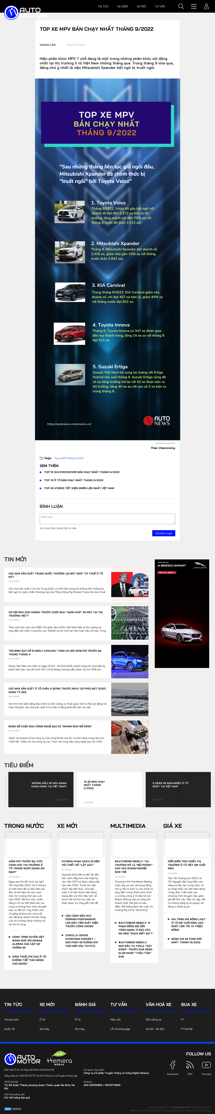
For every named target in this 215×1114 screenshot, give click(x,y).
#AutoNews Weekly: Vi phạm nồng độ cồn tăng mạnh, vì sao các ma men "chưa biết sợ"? (135, 928)
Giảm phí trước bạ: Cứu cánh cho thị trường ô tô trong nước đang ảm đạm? (26, 867)
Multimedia (128, 825)
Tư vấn (160, 6)
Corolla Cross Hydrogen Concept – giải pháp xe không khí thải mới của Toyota (81, 941)
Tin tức (103, 6)
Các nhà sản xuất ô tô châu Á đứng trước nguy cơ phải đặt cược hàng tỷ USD (57, 690)
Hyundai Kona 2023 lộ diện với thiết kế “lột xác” (81, 863)
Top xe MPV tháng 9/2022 (69, 458)
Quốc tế (9, 1029)
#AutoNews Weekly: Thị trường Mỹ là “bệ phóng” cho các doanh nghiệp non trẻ (134, 867)
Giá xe (172, 825)
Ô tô (42, 1019)
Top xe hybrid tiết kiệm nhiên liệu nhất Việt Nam (79, 488)
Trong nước (24, 825)
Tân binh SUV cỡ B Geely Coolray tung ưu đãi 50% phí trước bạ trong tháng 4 (55, 652)
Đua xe (189, 1004)
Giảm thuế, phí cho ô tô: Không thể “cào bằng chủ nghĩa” (29, 960)
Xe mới (141, 6)
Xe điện (122, 6)
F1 (182, 1019)
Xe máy (44, 1029)
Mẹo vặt (115, 1019)
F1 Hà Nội (187, 1029)
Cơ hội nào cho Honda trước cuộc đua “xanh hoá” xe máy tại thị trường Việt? (56, 614)
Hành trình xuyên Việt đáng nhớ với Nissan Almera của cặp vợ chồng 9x (28, 942)
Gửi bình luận (163, 533)
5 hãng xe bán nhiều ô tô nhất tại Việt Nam (170, 785)
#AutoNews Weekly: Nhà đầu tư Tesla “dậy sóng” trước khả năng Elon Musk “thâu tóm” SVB (135, 949)
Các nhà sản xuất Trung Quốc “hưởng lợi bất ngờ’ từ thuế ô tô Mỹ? (56, 575)
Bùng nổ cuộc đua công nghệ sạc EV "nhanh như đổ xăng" (50, 726)
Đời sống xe (153, 1019)
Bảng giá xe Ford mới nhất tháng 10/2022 (186, 940)
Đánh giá (85, 1004)
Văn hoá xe (158, 1004)
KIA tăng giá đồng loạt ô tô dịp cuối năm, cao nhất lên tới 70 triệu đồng (188, 924)
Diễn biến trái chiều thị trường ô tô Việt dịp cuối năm (186, 865)
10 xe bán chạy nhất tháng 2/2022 (94, 785)
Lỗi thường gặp (120, 1029)
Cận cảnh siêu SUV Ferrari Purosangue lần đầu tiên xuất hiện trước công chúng (81, 921)
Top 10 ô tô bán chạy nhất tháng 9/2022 (73, 480)
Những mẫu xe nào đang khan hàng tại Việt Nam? (49, 785)
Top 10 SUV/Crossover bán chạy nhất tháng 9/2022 (82, 472)
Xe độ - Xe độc (155, 1029)
